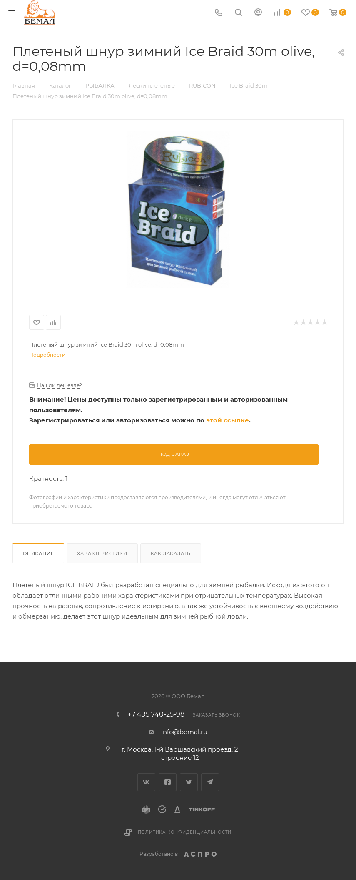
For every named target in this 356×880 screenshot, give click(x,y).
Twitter (189, 782)
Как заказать (171, 553)
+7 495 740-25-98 (156, 714)
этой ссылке (227, 420)
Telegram (210, 782)
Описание (38, 553)
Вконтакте (146, 782)
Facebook (168, 782)
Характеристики (102, 553)
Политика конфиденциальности (185, 832)
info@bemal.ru (184, 732)
